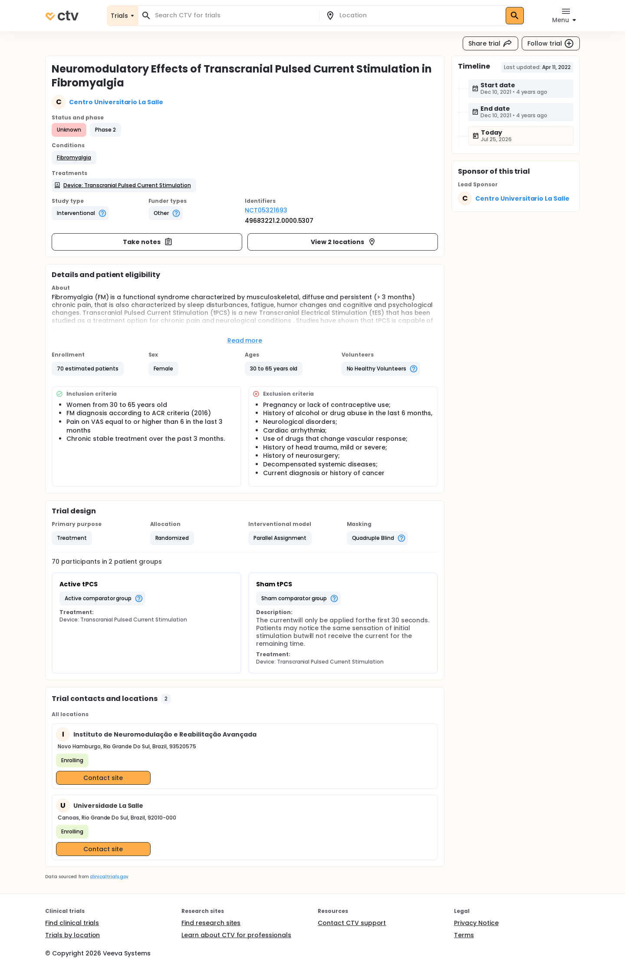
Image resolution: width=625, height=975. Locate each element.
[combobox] (234, 15)
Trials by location (72, 935)
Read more (245, 340)
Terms (464, 935)
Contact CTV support (352, 923)
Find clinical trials (72, 923)
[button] (74, 158)
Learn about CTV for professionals (236, 935)
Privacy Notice (476, 923)
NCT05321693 (266, 210)
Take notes (148, 242)
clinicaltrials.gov (109, 876)
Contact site (103, 777)
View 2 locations (343, 242)
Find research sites (210, 923)
